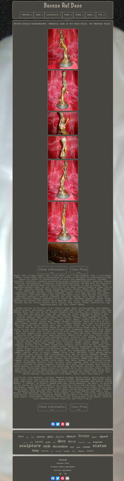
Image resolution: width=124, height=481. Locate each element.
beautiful (58, 451)
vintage (66, 451)
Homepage (63, 460)
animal (25, 442)
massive (41, 436)
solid (31, 442)
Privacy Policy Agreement (63, 467)
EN (60, 474)
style (46, 446)
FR (65, 474)
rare (32, 437)
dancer (71, 436)
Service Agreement (62, 470)
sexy (72, 447)
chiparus (81, 451)
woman (86, 447)
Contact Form (63, 463)
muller (48, 442)
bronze (84, 435)
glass (50, 436)
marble (39, 441)
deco (61, 441)
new (21, 436)
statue (99, 446)
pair (94, 437)
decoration (60, 446)
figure (73, 451)
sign (27, 437)
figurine (60, 436)
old (54, 442)
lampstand (97, 442)
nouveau (45, 451)
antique (90, 450)
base (78, 447)
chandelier (81, 442)
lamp (35, 450)
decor (72, 441)
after (52, 451)
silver (89, 442)
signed (103, 436)
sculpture (30, 446)
